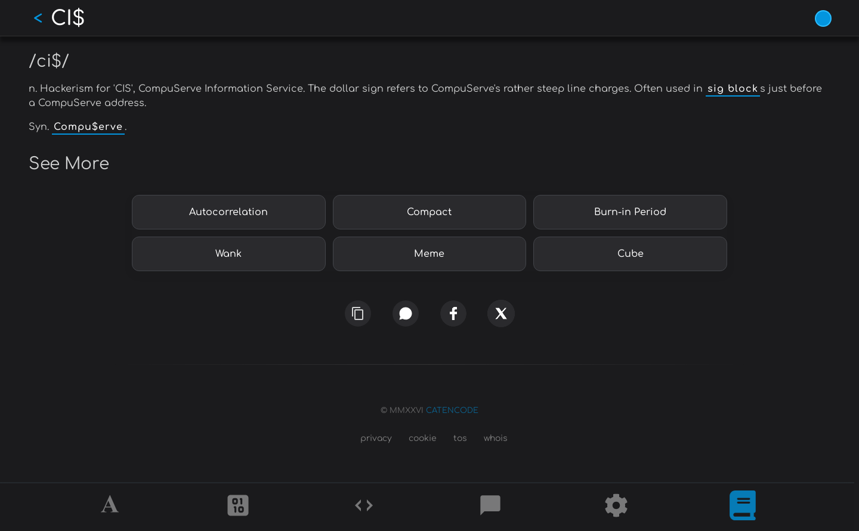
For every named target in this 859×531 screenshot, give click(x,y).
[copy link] (358, 313)
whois (496, 438)
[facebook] (453, 313)
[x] (500, 314)
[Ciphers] (238, 507)
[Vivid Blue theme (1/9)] (823, 18)
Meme (429, 254)
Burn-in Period (630, 212)
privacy (376, 438)
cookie (423, 438)
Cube (630, 254)
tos (460, 438)
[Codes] (364, 507)
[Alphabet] (111, 507)
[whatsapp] (406, 313)
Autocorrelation (228, 212)
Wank (228, 254)
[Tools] (616, 507)
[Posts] (490, 507)
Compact (429, 212)
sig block (732, 88)
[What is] (743, 507)
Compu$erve (88, 127)
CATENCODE (452, 410)
